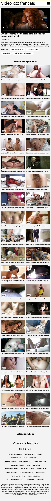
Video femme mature (11, 469)
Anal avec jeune (33, 49)
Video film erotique (18, 476)
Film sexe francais (15, 454)
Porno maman (42, 469)
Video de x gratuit (27, 469)
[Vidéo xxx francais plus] (48, 3)
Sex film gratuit (10, 461)
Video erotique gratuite (14, 479)
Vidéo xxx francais (19, 495)
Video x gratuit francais (33, 454)
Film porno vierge (33, 465)
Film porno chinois (26, 472)
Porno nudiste (11, 472)
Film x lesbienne (34, 476)
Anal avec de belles (17, 49)
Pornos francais (40, 461)
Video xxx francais (17, 465)
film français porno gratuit (23, 53)
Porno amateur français (32, 458)
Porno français (15, 458)
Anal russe (6, 53)
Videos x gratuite (25, 461)
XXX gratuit (30, 479)
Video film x (41, 479)
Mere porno (40, 472)
